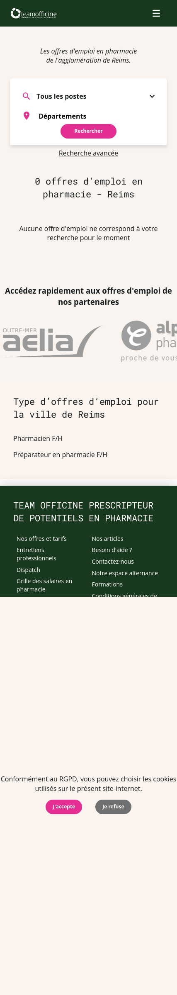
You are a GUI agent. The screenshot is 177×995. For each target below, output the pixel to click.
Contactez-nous (113, 561)
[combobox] (88, 115)
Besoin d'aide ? (112, 550)
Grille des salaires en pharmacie (44, 585)
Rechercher (88, 130)
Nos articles (108, 539)
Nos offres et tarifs (42, 539)
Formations (107, 584)
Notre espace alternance (125, 573)
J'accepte (64, 806)
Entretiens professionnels (36, 554)
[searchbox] (98, 116)
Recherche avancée (89, 153)
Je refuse (113, 806)
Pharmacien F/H (38, 438)
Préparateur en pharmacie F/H (60, 454)
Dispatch (28, 570)
